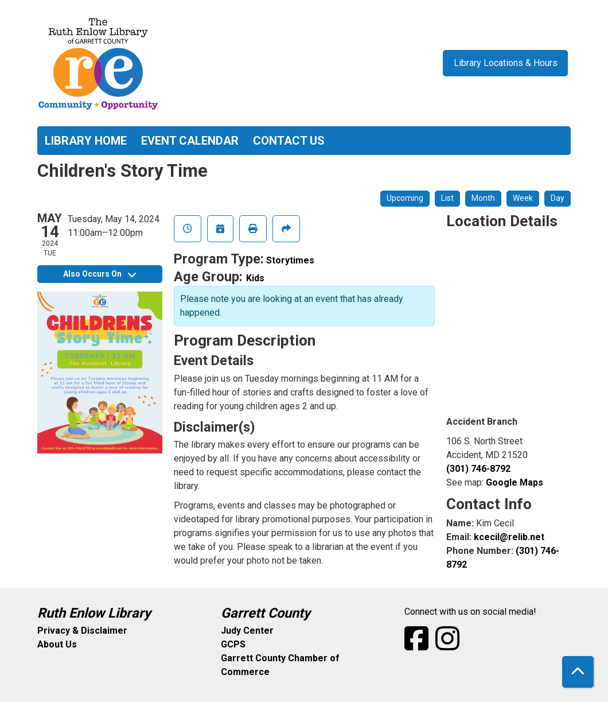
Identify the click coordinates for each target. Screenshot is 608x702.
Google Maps (514, 482)
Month (483, 198)
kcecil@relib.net (509, 537)
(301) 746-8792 (478, 468)
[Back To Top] (578, 672)
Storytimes (290, 260)
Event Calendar (190, 141)
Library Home (86, 141)
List (447, 198)
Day (557, 198)
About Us (57, 644)
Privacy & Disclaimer (82, 630)
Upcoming (405, 198)
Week (523, 198)
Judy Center (247, 630)
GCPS (233, 644)
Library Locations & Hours (506, 62)
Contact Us (289, 141)
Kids (255, 278)
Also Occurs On (99, 273)
